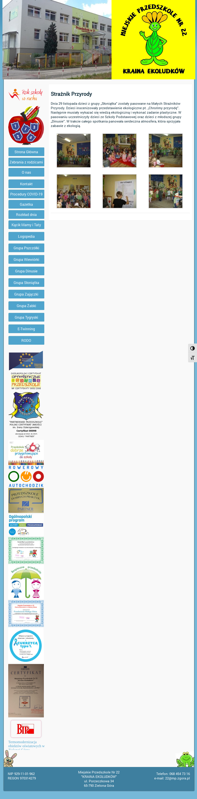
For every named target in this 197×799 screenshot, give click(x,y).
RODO (26, 340)
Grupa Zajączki (26, 294)
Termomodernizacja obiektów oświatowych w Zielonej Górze (26, 746)
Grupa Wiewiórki (26, 259)
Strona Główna (26, 151)
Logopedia (26, 236)
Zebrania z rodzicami (26, 162)
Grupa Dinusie (26, 271)
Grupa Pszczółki (26, 248)
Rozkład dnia (26, 214)
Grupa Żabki (26, 305)
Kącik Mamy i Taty (26, 224)
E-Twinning (26, 328)
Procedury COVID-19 (26, 194)
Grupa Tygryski (26, 317)
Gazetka (26, 204)
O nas (26, 172)
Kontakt (26, 183)
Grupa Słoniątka (26, 282)
